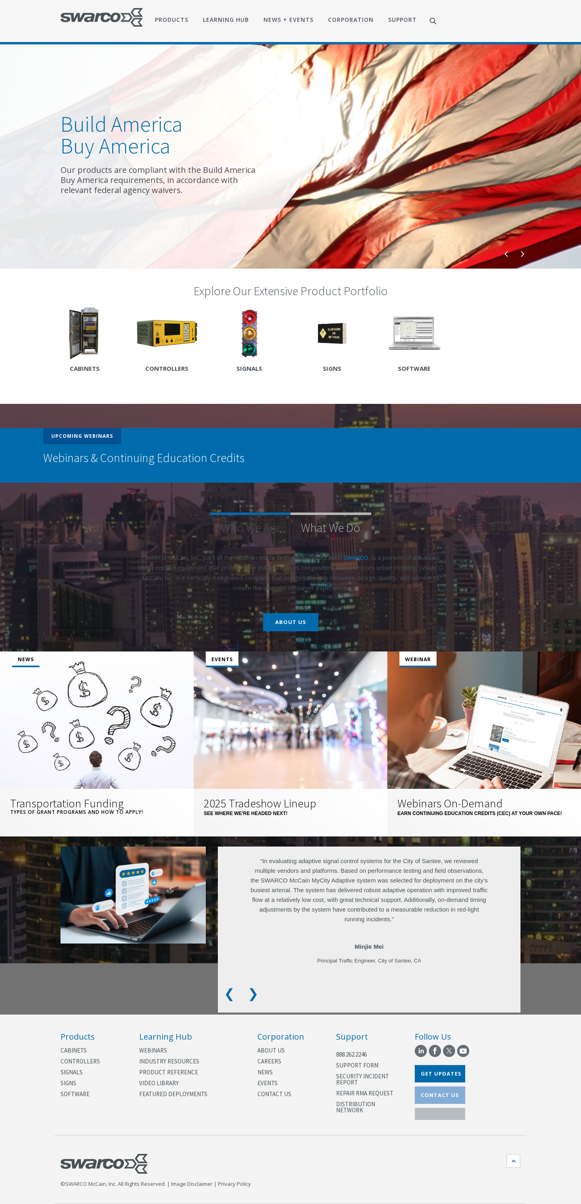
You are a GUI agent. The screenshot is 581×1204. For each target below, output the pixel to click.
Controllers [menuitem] (80, 1061)
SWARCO (355, 557)
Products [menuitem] (171, 20)
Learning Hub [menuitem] (226, 20)
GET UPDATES (441, 1073)
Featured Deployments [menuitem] (173, 1094)
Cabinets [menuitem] (74, 1050)
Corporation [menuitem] (351, 20)
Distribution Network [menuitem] (355, 1107)
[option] (290, 156)
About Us (290, 622)
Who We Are (250, 527)
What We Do (330, 527)
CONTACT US (440, 1095)
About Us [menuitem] (271, 1050)
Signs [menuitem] (68, 1083)
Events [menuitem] (267, 1083)
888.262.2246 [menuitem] (351, 1054)
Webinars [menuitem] (153, 1050)
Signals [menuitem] (72, 1072)
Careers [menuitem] (269, 1061)
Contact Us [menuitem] (274, 1094)
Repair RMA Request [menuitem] (364, 1093)
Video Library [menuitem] (159, 1083)
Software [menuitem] (75, 1094)
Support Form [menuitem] (357, 1065)
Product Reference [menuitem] (168, 1072)
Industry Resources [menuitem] (169, 1061)
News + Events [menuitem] (288, 20)
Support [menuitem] (402, 20)
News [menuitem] (265, 1072)
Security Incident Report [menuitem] (362, 1079)
